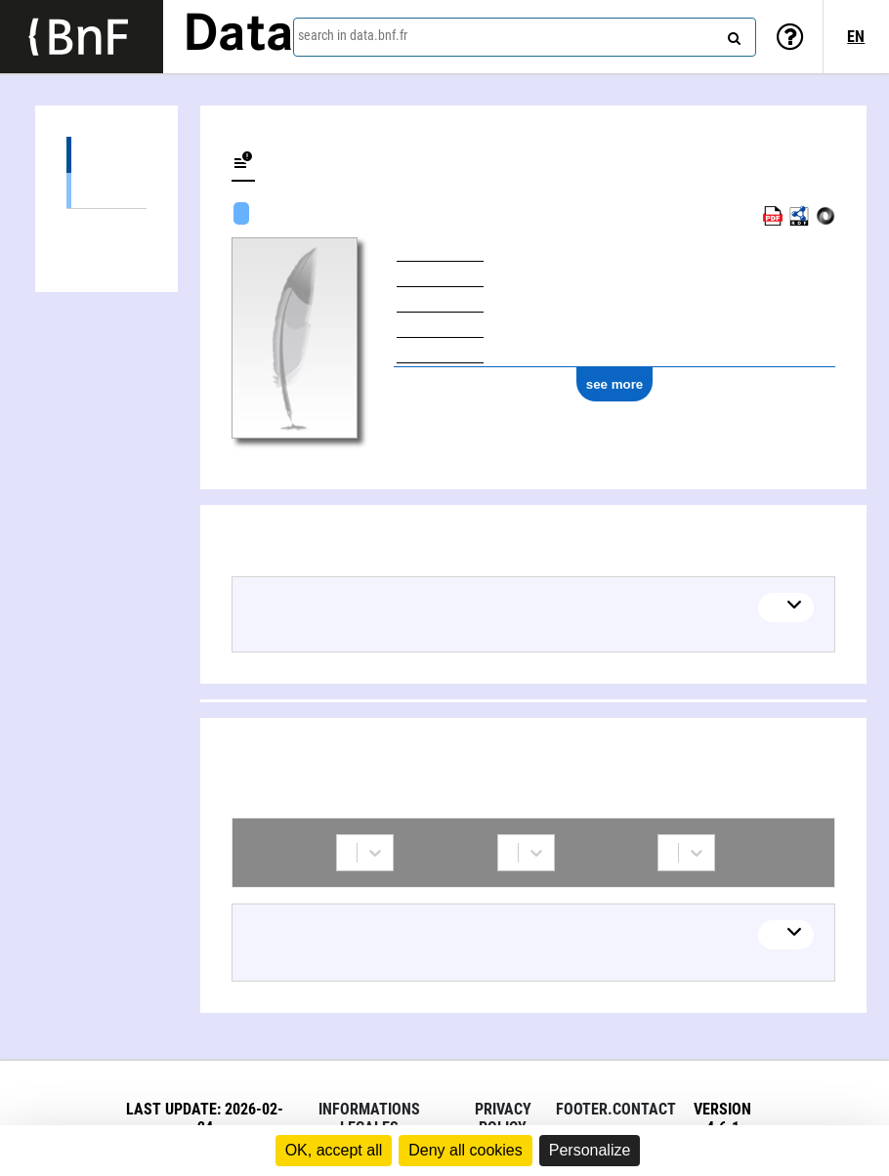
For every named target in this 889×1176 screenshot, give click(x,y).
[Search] (731, 34)
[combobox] (524, 37)
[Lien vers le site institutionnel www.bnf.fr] (81, 36)
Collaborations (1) (106, 227)
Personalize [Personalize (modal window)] (590, 1150)
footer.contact (616, 1109)
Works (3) (106, 155)
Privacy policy (503, 1118)
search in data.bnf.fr (352, 35)
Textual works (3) (106, 190)
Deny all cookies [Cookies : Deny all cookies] (465, 1150)
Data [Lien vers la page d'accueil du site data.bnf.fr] (238, 36)
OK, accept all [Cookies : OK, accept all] (334, 1150)
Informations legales (369, 1118)
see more (615, 384)
